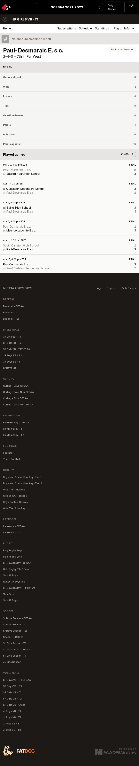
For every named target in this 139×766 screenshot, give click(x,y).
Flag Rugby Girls (12, 556)
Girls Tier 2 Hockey (14, 508)
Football (7, 452)
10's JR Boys (10, 600)
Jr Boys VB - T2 (12, 711)
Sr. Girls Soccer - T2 (15, 643)
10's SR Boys (10, 575)
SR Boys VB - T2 (12, 686)
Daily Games (112, 7)
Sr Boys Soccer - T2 (15, 630)
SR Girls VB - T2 (12, 698)
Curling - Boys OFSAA (16, 385)
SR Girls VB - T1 (12, 692)
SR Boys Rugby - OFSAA (17, 562)
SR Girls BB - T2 (12, 342)
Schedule (85, 28)
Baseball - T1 (10, 312)
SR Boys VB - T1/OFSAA (17, 679)
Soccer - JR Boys (13, 637)
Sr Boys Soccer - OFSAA (17, 618)
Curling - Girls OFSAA (15, 398)
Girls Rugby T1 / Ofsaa (16, 569)
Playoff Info (124, 28)
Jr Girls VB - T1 (11, 723)
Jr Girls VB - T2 (12, 729)
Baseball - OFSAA (13, 306)
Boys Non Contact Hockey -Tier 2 (22, 483)
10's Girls (8, 594)
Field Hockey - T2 (13, 435)
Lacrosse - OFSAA (14, 526)
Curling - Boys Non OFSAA (18, 392)
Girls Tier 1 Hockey (14, 489)
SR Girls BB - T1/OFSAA (16, 349)
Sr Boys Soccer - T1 (14, 624)
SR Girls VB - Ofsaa (14, 704)
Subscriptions (66, 28)
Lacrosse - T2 (11, 532)
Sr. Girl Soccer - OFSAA (16, 649)
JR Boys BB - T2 (12, 355)
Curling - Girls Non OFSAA (18, 404)
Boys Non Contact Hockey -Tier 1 (22, 477)
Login (131, 5)
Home (7, 28)
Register (112, 288)
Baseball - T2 (11, 318)
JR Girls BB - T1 (12, 336)
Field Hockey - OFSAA (16, 422)
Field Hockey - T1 (13, 428)
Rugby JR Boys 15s (14, 581)
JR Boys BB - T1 (12, 361)
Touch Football (11, 459)
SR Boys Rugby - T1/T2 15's (19, 587)
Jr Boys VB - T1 (12, 717)
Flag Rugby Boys (12, 550)
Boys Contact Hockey (15, 502)
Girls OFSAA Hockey (15, 495)
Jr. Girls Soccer (12, 661)
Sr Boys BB (9, 367)
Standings (102, 28)
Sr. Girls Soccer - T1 (14, 655)
